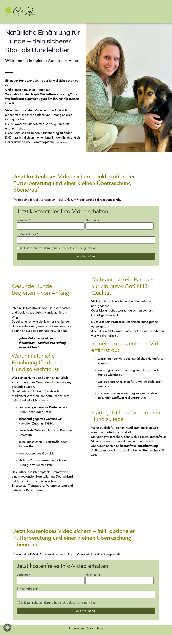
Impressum (76, 628)
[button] (7, 627)
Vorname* (23, 220)
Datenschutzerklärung (38, 248)
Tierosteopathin (59, 308)
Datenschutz (94, 628)
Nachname (92, 220)
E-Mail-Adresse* (27, 234)
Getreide (48, 453)
